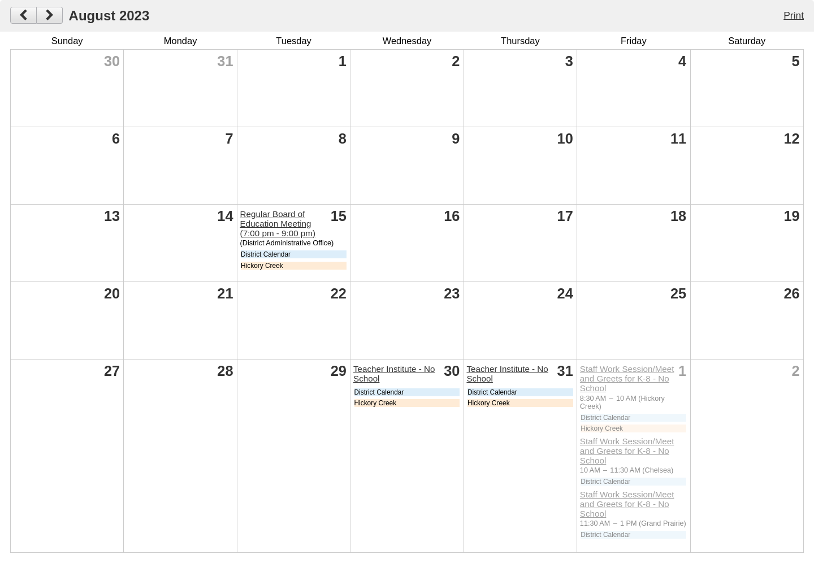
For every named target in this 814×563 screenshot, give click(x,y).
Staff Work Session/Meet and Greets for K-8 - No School (627, 378)
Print (793, 15)
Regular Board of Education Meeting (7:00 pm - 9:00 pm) (277, 223)
